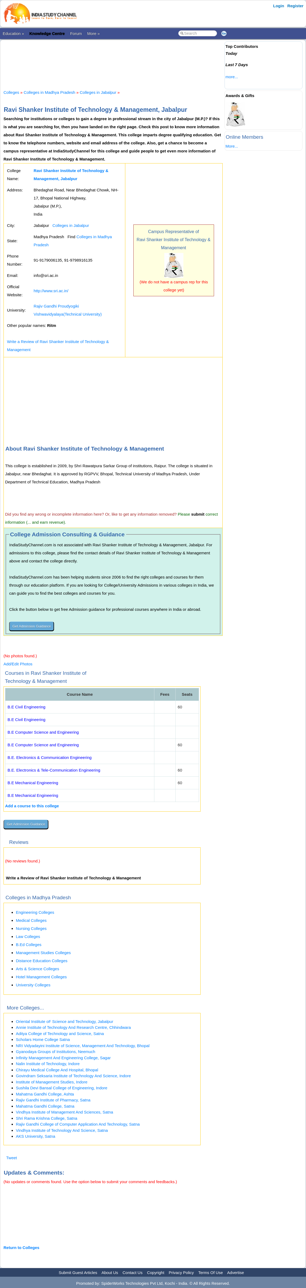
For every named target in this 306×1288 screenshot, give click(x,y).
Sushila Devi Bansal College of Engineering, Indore (61, 1088)
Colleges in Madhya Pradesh (49, 92)
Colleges (11, 92)
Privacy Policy (181, 1272)
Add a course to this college (32, 806)
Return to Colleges (21, 1247)
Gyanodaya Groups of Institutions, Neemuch (55, 1051)
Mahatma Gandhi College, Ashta (45, 1094)
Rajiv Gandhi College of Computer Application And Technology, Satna (78, 1124)
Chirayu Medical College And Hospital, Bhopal (57, 1070)
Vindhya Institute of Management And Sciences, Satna (64, 1112)
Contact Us (133, 1272)
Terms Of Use (210, 1272)
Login (278, 5)
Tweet (11, 1157)
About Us (109, 1272)
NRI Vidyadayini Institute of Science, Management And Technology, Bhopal (83, 1045)
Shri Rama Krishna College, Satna (46, 1118)
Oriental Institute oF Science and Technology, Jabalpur (64, 1021)
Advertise (235, 1272)
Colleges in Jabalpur (98, 92)
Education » (13, 33)
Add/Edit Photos (18, 664)
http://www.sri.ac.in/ (51, 290)
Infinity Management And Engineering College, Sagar (63, 1057)
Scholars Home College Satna (43, 1039)
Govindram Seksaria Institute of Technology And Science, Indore (73, 1075)
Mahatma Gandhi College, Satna (45, 1106)
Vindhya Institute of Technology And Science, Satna (62, 1130)
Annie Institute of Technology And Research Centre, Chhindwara (73, 1027)
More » (93, 33)
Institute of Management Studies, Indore (51, 1082)
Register (295, 5)
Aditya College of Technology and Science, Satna (60, 1033)
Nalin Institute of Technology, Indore (48, 1063)
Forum (76, 33)
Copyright (155, 1272)
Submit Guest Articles (78, 1272)
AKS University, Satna (35, 1136)
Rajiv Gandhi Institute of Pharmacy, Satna (53, 1100)
